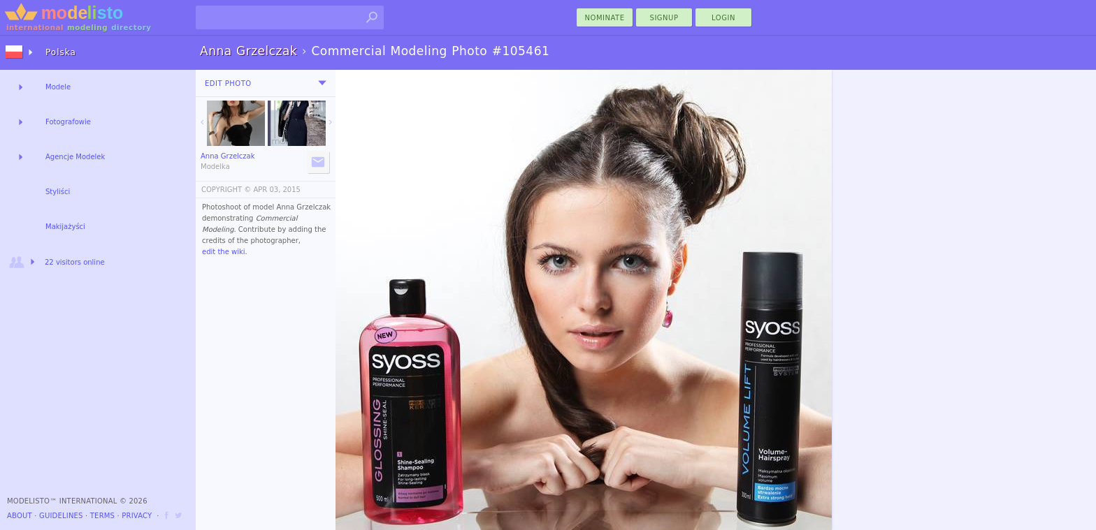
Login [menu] (723, 18)
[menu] (322, 83)
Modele (58, 87)
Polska (60, 52)
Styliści (57, 192)
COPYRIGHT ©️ (226, 189)
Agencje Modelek (75, 157)
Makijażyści (65, 226)
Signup (664, 18)
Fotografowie (68, 122)
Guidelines (61, 516)
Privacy (137, 516)
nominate (605, 18)
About (19, 516)
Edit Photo (228, 83)
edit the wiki (223, 252)
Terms (102, 516)
